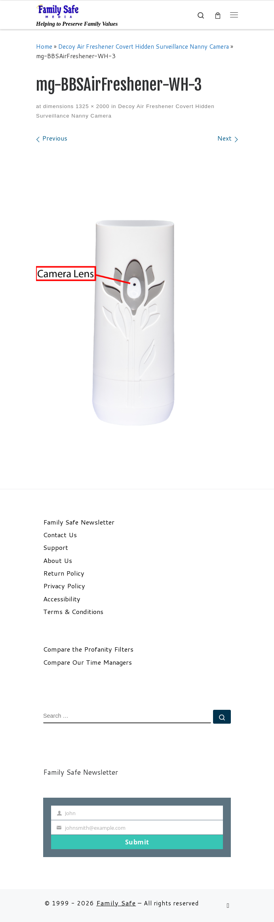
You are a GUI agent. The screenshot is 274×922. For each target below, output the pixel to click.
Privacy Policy (64, 586)
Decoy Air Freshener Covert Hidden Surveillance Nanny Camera (143, 46)
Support (55, 547)
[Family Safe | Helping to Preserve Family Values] (58, 11)
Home (44, 46)
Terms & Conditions (73, 611)
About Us (57, 560)
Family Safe (116, 902)
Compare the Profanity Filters (88, 649)
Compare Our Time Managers (87, 662)
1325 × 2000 (91, 106)
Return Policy (63, 573)
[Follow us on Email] (228, 905)
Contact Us (60, 534)
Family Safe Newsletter (78, 522)
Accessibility (61, 599)
